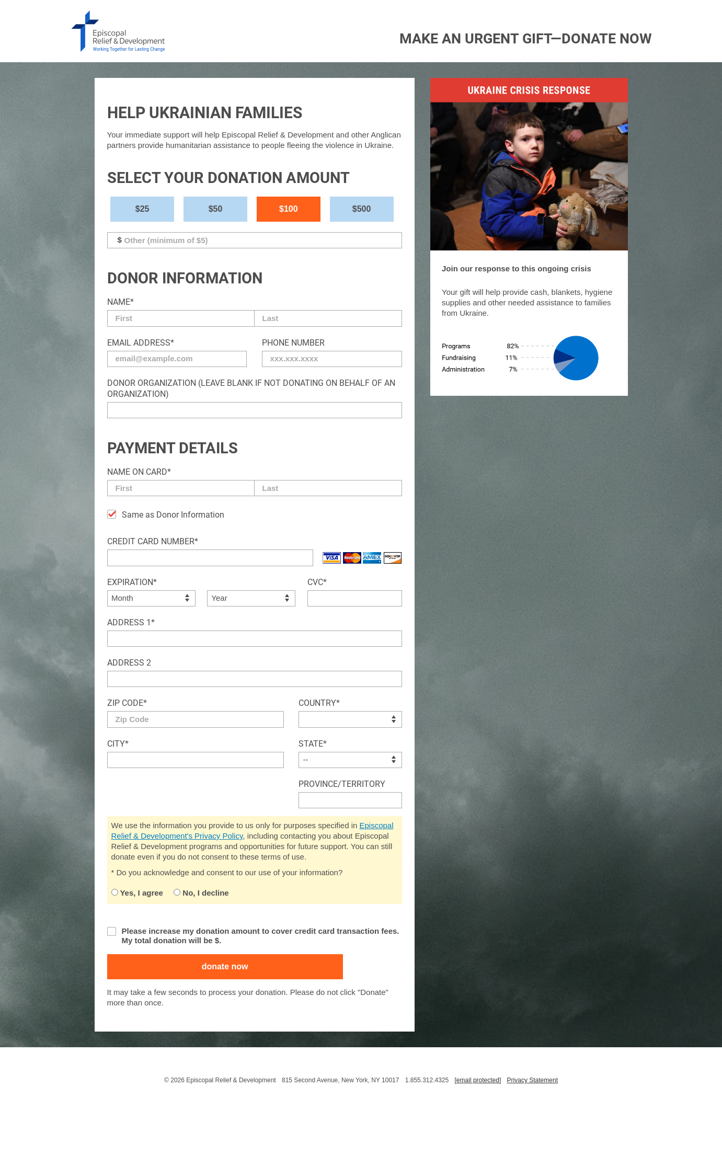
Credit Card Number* (152, 541)
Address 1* (131, 622)
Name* (120, 302)
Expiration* (132, 582)
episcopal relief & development (118, 31)
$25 (142, 208)
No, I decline (201, 892)
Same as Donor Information (173, 515)
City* (118, 744)
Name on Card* (139, 472)
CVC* (317, 582)
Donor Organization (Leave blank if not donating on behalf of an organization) (251, 388)
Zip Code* (127, 703)
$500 (361, 208)
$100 (288, 208)
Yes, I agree (137, 892)
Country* (319, 703)
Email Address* (140, 343)
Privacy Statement (532, 1080)
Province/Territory (342, 784)
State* (313, 744)
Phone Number (293, 343)
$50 (216, 208)
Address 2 (129, 663)
